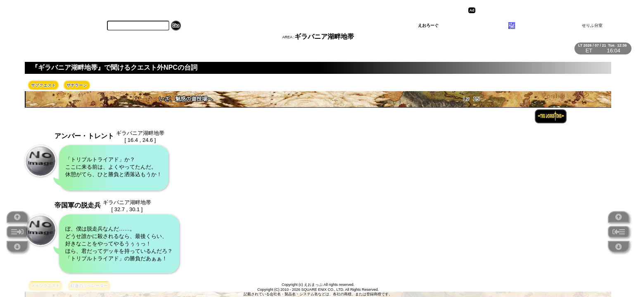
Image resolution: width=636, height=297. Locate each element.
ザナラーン (76, 85)
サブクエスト (43, 85)
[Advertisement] (541, 10)
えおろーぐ (428, 25)
